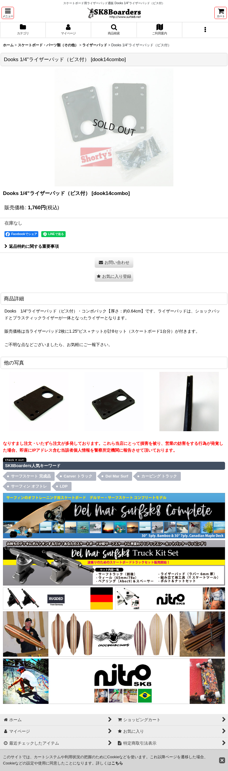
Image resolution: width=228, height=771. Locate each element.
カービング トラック (159, 476)
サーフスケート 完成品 (31, 476)
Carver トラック (78, 476)
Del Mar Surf (116, 476)
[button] (7, 13)
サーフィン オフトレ (29, 486)
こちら (117, 763)
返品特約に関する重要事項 (31, 246)
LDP (64, 486)
